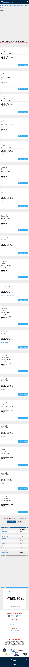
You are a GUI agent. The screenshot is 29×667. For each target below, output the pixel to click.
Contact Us (14, 634)
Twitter (18, 615)
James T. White (4, 309)
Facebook (11, 615)
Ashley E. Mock (4, 403)
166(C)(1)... (3, 506)
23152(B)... (3, 177)
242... (2, 224)
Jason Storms (3, 450)
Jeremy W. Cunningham (5, 285)
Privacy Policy (14, 632)
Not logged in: (5, 518)
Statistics (14, 623)
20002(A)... (3, 248)
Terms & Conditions (14, 630)
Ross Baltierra (4, 74)
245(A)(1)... (3, 201)
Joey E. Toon (3, 97)
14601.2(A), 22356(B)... (5, 60)
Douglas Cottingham (5, 215)
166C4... (3, 483)
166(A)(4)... (3, 365)
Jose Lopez (3, 50)
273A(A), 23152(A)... (5, 459)
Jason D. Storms (4, 168)
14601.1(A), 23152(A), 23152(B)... (7, 295)
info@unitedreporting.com (8, 659)
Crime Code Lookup (14, 624)
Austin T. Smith (4, 332)
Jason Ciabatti (3, 144)
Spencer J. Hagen (4, 262)
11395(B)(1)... (3, 130)
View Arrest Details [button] (23, 65)
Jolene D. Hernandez (5, 356)
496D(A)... (3, 83)
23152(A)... (3, 412)
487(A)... (3, 107)
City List (14, 621)
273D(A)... (3, 271)
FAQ (14, 635)
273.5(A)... (3, 154)
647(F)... (3, 318)
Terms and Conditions (18, 659)
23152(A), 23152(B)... (5, 342)
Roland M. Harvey (4, 238)
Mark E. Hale (3, 191)
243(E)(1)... (3, 436)
